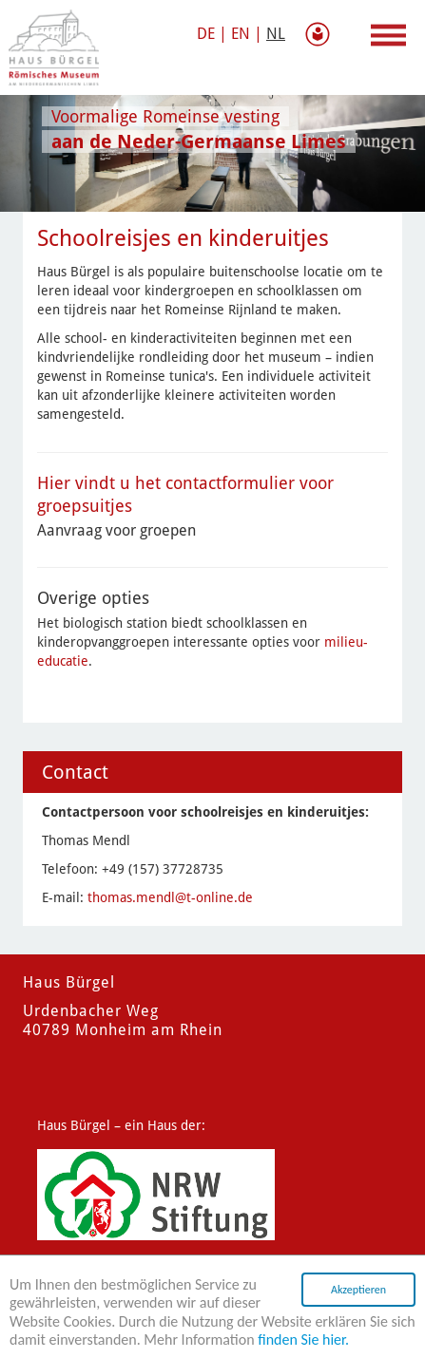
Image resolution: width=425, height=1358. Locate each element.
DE (206, 34)
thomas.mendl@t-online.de (170, 897)
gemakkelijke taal (321, 34)
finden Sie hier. (303, 1342)
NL (275, 34)
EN (240, 34)
